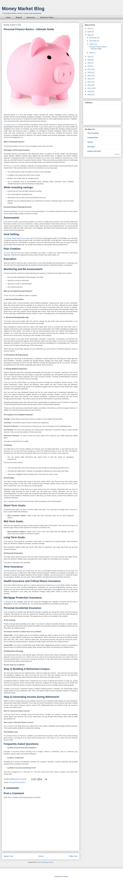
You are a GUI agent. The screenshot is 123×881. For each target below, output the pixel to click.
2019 (89, 63)
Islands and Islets (94, 151)
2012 (89, 85)
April (91, 53)
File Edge (91, 147)
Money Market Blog (23, 8)
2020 (89, 60)
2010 (89, 91)
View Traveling (93, 133)
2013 (89, 82)
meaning (21, 146)
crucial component (25, 211)
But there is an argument (12, 166)
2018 (89, 66)
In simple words (9, 125)
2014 (89, 79)
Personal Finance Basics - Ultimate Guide (98, 48)
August (92, 44)
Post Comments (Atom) (45, 862)
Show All (117, 154)
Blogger (65, 876)
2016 (89, 72)
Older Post (73, 856)
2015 (89, 76)
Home (8, 17)
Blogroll (19, 17)
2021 (89, 56)
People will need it (10, 295)
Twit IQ (90, 142)
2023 (89, 32)
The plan (7, 253)
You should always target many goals (16, 238)
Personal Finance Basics (17, 782)
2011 (89, 88)
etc (22, 137)
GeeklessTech (92, 138)
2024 (89, 28)
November (93, 41)
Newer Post (8, 856)
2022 (89, 35)
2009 (89, 95)
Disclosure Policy (47, 17)
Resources (31, 17)
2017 (89, 69)
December (93, 38)
